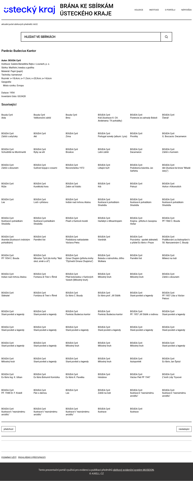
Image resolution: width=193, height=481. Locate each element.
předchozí (8, 429)
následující (184, 429)
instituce (154, 10)
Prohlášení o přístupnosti (32, 457)
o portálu (170, 10)
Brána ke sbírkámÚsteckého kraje (57, 10)
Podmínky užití (8, 457)
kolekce (139, 10)
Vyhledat (166, 37)
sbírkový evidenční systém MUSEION (133, 469)
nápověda (186, 10)
